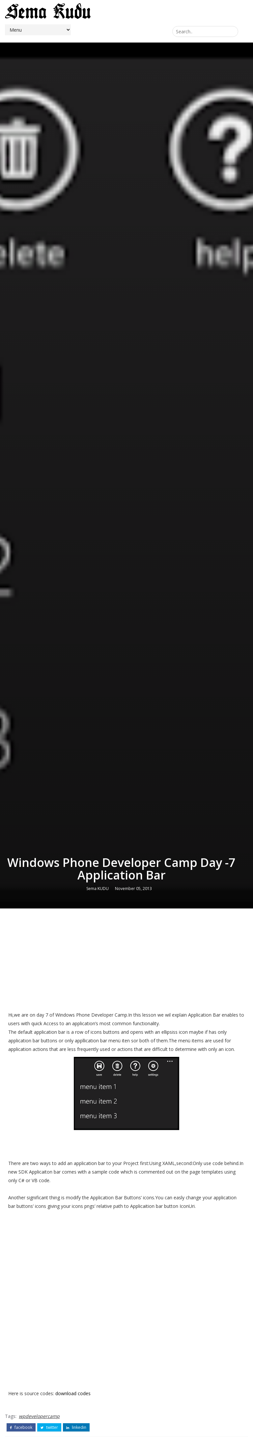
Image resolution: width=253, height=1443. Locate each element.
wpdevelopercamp (39, 1416)
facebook (21, 1427)
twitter (49, 1427)
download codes (73, 1393)
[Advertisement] (126, 961)
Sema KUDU (97, 888)
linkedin (76, 1427)
